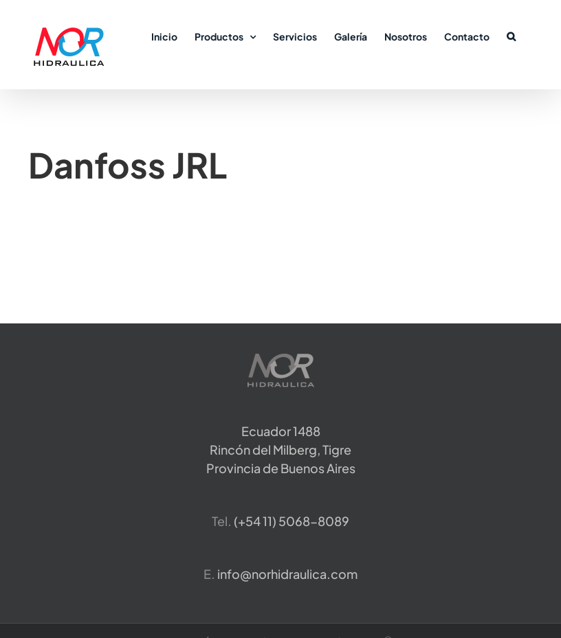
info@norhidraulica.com (287, 574)
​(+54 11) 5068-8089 (291, 521)
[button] (511, 36)
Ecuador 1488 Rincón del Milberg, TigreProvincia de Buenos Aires (280, 449)
